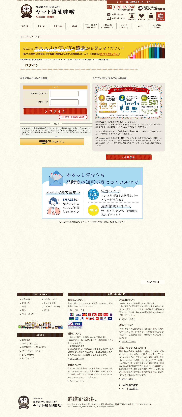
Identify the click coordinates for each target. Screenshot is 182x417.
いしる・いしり (51, 299)
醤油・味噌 (58, 26)
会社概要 (26, 340)
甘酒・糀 (41, 26)
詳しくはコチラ (77, 310)
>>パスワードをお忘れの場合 (73, 117)
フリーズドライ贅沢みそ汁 (91, 26)
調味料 (74, 26)
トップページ (26, 37)
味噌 (24, 306)
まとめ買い (27, 299)
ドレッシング (50, 303)
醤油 (24, 310)
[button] (52, 141)
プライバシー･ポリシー (32, 351)
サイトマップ (28, 358)
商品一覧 (24, 26)
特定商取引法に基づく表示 (34, 347)
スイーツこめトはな (124, 26)
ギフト (140, 26)
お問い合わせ (117, 14)
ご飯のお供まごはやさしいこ (107, 26)
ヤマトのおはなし (30, 343)
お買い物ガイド (118, 18)
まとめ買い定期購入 (157, 26)
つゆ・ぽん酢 (28, 314)
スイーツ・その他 (52, 306)
